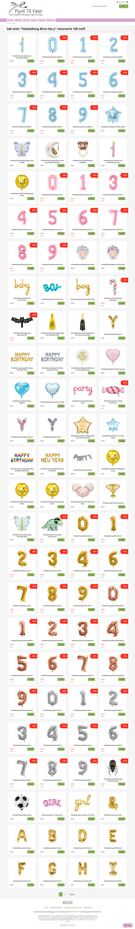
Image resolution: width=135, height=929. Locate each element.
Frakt (46, 907)
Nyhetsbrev (88, 907)
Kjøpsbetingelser (56, 907)
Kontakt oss (51, 20)
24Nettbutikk (71, 925)
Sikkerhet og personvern (73, 907)
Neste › (72, 894)
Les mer (77, 919)
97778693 (74, 912)
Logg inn (41, 20)
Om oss (26, 20)
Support (33, 20)
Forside (10, 20)
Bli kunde (18, 20)
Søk (123, 6)
